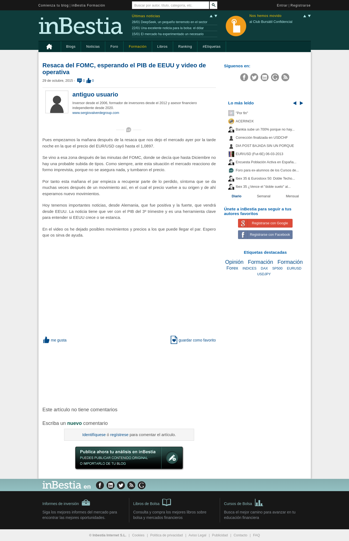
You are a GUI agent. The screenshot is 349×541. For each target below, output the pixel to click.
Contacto (240, 535)
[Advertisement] (130, 374)
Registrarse (301, 5)
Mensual (292, 196)
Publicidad (220, 535)
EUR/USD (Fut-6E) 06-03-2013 (259, 154)
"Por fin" (242, 113)
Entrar (282, 5)
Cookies (138, 535)
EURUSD (294, 268)
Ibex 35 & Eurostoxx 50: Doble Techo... (265, 178)
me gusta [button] (55, 340)
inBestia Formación (88, 5)
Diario (237, 196)
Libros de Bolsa (152, 502)
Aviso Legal (197, 535)
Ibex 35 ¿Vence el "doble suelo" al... (263, 187)
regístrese (119, 434)
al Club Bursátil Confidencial (271, 22)
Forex (232, 268)
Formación (137, 47)
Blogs (71, 47)
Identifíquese (94, 434)
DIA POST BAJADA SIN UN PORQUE (265, 146)
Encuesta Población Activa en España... (266, 162)
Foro (114, 47)
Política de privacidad (166, 535)
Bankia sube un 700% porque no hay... (265, 129)
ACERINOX (245, 121)
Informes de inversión (67, 502)
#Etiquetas (212, 47)
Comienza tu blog (53, 5)
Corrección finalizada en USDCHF (262, 138)
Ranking (185, 47)
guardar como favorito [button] (193, 340)
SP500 (277, 268)
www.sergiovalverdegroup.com (96, 113)
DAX (264, 268)
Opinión (234, 262)
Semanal (263, 196)
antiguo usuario (95, 94)
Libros (162, 47)
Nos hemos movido (265, 16)
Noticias (93, 47)
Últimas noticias (146, 16)
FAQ (256, 535)
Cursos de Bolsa (244, 502)
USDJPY (264, 274)
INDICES (249, 268)
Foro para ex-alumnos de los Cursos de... (267, 170)
